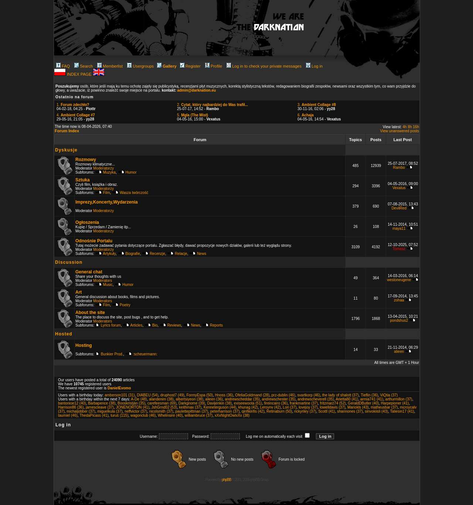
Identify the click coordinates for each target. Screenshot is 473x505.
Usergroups (140, 66)
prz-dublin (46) (283, 395)
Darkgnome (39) (191, 403)
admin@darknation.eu (196, 90)
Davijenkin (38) (219, 403)
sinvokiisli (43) (376, 411)
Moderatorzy (103, 168)
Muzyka (109, 172)
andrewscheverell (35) (315, 399)
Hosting (83, 345)
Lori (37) (289, 407)
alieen (399, 351)
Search (83, 66)
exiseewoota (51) (248, 403)
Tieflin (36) (369, 395)
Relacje (181, 254)
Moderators (102, 281)
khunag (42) (248, 407)
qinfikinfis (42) (253, 411)
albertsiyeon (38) (189, 399)
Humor (131, 172)
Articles (136, 325)
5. (192, 115)
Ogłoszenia (87, 222)
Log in (314, 66)
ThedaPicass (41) (93, 415)
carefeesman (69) (161, 403)
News (201, 254)
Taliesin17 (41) (402, 411)
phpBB (226, 480)
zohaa (399, 300)
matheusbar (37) (384, 407)
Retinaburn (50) (279, 411)
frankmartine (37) (304, 403)
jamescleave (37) (100, 407)
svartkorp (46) (308, 395)
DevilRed (398, 208)
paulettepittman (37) (191, 411)
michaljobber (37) (81, 411)
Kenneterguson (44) (220, 407)
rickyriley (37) (305, 411)
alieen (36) (214, 399)
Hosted (63, 334)
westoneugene (399, 280)
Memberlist (110, 66)
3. (316, 105)
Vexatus (399, 188)
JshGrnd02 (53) (164, 407)
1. (73, 105)
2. (212, 105)
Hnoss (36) (224, 395)
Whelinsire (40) (170, 415)
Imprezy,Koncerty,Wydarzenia (106, 202)
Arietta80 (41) (347, 399)
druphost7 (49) (172, 395)
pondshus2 (399, 320)
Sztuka (82, 179)
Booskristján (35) (131, 403)
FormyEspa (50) (199, 395)
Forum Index (67, 131)
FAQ (63, 66)
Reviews (174, 325)
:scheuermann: (145, 354)
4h (405, 127)
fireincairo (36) (276, 403)
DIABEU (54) (147, 395)
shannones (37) (350, 411)
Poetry (125, 305)
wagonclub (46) (143, 415)
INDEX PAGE (79, 74)
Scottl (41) (326, 411)
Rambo (399, 168)
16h (416, 127)
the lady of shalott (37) (340, 395)
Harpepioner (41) (395, 403)
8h (410, 127)
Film (106, 193)
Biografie (132, 254)
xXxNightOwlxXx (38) (232, 415)
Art (78, 292)
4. (76, 115)
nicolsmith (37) (161, 411)
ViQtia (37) (389, 395)
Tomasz (398, 249)
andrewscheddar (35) (242, 399)
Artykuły (109, 254)
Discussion (68, 262)
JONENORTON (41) (132, 407)
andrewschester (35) (278, 399)
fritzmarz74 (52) (333, 403)
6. (305, 115)
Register (190, 66)
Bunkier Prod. (112, 354)
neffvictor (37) (136, 411)
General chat (88, 271)
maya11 (399, 228)
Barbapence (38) (102, 403)
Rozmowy (85, 159)
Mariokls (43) (358, 407)
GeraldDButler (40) (363, 403)
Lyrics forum (111, 325)
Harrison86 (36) (71, 407)
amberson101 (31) (120, 395)
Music (108, 285)
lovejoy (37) (308, 407)
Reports (216, 325)
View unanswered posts (399, 131)
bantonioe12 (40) (72, 403)
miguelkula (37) (109, 411)
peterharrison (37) (224, 411)
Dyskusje (66, 150)
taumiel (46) (68, 415)
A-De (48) (139, 399)
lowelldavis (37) (332, 407)
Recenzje (157, 254)
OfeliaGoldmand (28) (252, 395)
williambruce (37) (199, 415)
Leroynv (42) (270, 407)
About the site (90, 312)
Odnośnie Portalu (93, 240)
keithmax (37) (190, 407)
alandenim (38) (161, 399)
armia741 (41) (371, 399)
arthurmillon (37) (398, 399)
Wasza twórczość (134, 193)
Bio (154, 325)
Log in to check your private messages (264, 66)
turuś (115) (119, 415)
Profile (213, 66)
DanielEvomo (119, 388)
